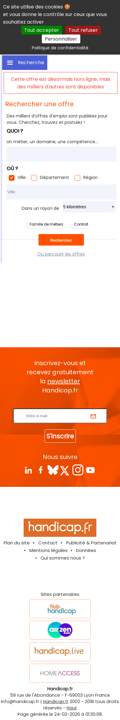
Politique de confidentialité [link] (60, 48)
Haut (72, 708)
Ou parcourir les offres (61, 254)
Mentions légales (48, 550)
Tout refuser (83, 30)
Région (90, 177)
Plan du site (17, 543)
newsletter (63, 381)
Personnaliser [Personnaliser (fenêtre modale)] (61, 38)
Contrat (81, 224)
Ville (22, 177)
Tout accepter (41, 30)
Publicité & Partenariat (91, 543)
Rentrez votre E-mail (61, 404)
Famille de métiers (46, 224)
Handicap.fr (55, 702)
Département (54, 177)
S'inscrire (60, 436)
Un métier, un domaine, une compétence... (52, 142)
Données (86, 550)
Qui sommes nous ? (63, 558)
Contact (48, 543)
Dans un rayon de (40, 208)
